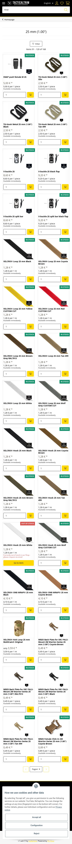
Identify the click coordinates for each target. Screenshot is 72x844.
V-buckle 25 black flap (49, 171)
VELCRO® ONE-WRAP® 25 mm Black (18, 593)
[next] (46, 769)
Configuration (37, 825)
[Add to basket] (30, 95)
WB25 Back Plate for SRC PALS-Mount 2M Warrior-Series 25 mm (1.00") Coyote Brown (53, 642)
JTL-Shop (50, 841)
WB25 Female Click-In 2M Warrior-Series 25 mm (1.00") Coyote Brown (52, 741)
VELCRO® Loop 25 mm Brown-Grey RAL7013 (18, 357)
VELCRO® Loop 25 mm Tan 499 (53, 356)
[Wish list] (62, 3)
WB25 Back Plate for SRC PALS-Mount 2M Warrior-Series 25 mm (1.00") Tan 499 (18, 741)
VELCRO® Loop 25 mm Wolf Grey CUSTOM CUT (51, 404)
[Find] (36, 9)
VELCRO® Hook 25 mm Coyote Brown (53, 452)
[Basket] (67, 3)
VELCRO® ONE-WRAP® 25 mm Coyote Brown (53, 593)
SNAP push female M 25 (14, 77)
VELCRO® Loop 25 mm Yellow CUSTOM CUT (17, 310)
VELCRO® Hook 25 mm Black (17, 451)
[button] (56, 3)
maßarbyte (32, 841)
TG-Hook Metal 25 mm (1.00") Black (17, 125)
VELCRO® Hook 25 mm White (17, 545)
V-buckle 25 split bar (13, 216)
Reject (36, 833)
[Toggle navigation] (3, 3)
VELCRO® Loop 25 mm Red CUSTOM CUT (51, 310)
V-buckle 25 (9, 171)
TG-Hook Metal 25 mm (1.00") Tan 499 (52, 125)
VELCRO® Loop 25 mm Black (17, 261)
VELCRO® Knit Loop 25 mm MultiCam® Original (16, 641)
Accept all (36, 817)
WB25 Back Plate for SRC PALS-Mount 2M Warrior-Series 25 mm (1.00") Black (53, 691)
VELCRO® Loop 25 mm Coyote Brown (53, 262)
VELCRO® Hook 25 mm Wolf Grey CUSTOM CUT (52, 546)
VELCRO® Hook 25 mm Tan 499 (51, 499)
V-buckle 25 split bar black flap (53, 216)
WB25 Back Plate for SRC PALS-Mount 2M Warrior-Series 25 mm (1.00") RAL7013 (18, 691)
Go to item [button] (18, 563)
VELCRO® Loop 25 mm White (17, 403)
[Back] (26, 769)
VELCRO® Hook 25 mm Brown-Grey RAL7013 (18, 499)
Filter (36, 44)
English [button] (47, 3)
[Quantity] (14, 95)
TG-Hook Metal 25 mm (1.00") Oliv (52, 78)
